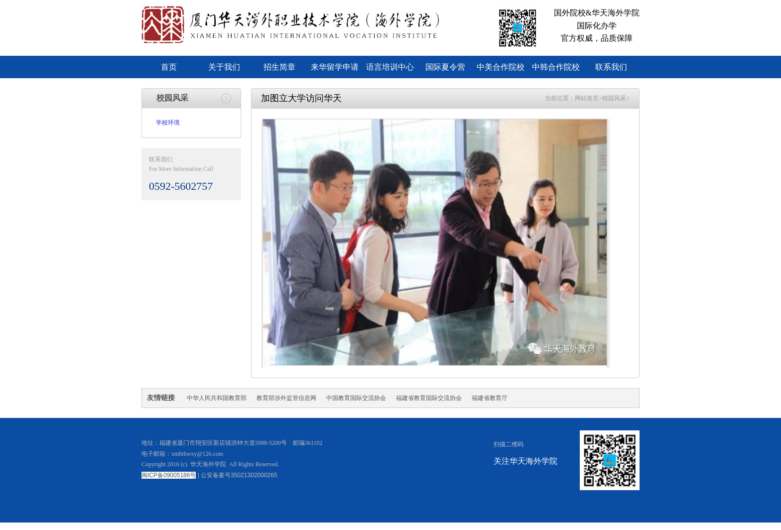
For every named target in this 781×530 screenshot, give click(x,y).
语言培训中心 (390, 67)
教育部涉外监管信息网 (286, 398)
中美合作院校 (500, 67)
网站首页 (587, 98)
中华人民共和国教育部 (217, 398)
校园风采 (614, 98)
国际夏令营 (445, 67)
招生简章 (279, 67)
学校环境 (168, 122)
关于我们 (224, 67)
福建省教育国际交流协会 (429, 398)
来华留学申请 (335, 67)
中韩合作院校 (556, 67)
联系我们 (611, 67)
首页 (169, 67)
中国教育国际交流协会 (356, 398)
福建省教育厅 (490, 398)
